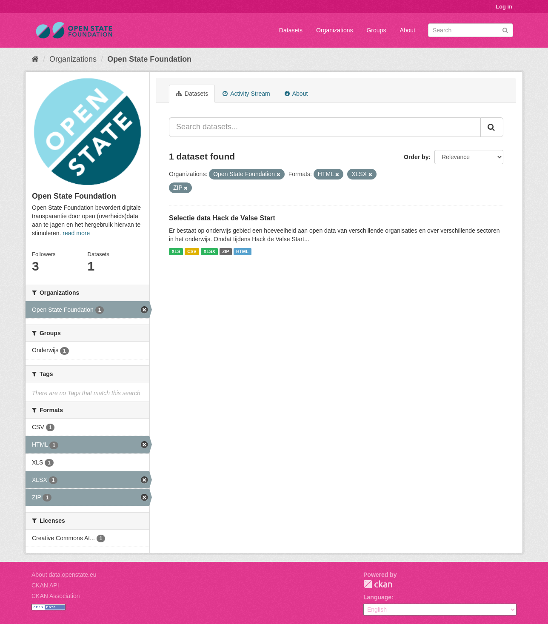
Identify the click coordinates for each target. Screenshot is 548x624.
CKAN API (45, 585)
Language (377, 597)
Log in (504, 6)
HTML (242, 251)
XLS (175, 251)
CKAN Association (55, 596)
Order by (416, 157)
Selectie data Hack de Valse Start (222, 218)
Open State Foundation (149, 59)
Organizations (334, 30)
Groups (376, 30)
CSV (192, 251)
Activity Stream (246, 93)
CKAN (377, 584)
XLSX (209, 251)
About (407, 30)
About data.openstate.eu (64, 574)
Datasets (291, 30)
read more (76, 233)
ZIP (225, 251)
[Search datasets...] (325, 127)
